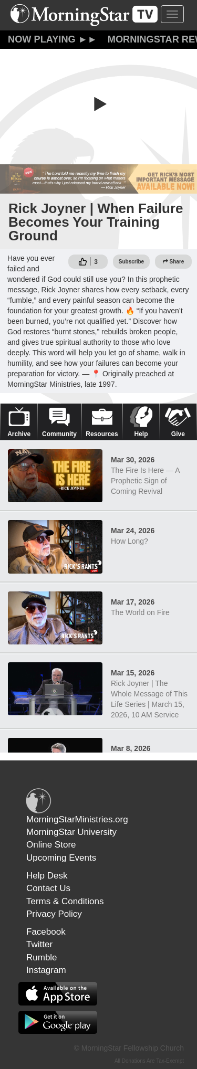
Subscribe (131, 261)
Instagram (46, 970)
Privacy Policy (54, 914)
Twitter (39, 944)
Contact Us (48, 888)
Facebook (46, 932)
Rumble (41, 957)
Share (173, 261)
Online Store (51, 845)
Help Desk (46, 876)
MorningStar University (71, 832)
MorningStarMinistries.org (77, 819)
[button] (98, 103)
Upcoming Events (61, 858)
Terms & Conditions (64, 901)
